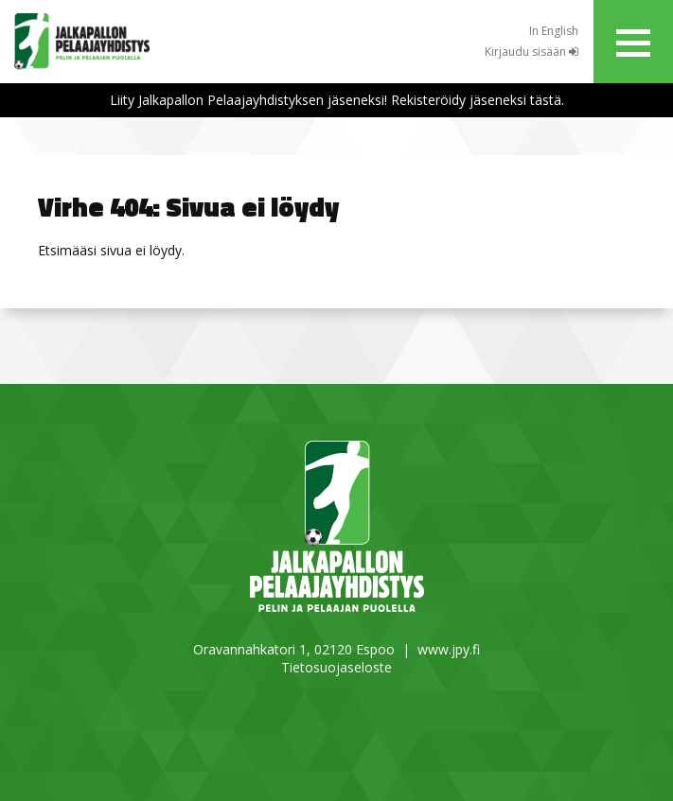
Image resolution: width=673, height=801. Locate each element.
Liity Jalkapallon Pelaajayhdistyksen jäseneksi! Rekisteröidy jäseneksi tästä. (337, 100)
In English (553, 31)
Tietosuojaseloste (336, 667)
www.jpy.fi (448, 649)
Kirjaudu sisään (531, 52)
